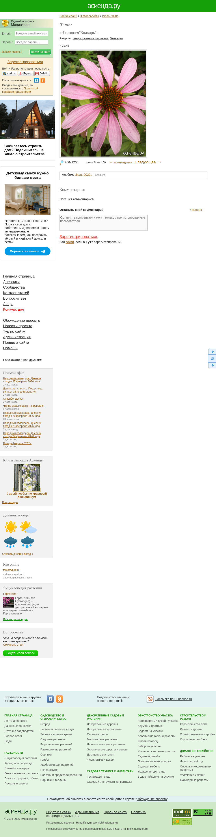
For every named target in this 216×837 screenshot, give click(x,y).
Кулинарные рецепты (194, 780)
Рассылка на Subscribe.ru (173, 699)
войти (70, 242)
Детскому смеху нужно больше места (27, 175)
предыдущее (123, 162)
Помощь (10, 348)
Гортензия (10, 593)
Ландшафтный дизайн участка (158, 720)
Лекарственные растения (21, 773)
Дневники (11, 282)
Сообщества (14, 287)
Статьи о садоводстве (19, 731)
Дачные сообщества (18, 725)
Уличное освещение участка (156, 751)
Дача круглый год (191, 761)
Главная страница (19, 276)
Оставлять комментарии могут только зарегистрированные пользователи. (104, 223)
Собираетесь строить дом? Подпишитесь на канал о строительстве (24, 150)
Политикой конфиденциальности (20, 90)
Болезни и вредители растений (61, 775)
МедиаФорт (29, 818)
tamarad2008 (11, 570)
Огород (45, 724)
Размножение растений (55, 749)
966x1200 (71, 162)
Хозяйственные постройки (197, 734)
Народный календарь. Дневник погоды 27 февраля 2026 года (22, 380)
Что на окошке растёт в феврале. (23, 405)
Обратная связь (58, 812)
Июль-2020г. (110, 16)
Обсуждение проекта (21, 320)
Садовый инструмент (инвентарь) (109, 781)
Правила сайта (16, 342)
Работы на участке (192, 756)
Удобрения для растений (57, 764)
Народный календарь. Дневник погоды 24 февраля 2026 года (22, 435)
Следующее (145, 162)
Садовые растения (52, 739)
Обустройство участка (155, 715)
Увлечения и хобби (192, 775)
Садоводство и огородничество (53, 717)
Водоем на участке (150, 731)
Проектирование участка (154, 761)
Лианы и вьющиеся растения (106, 744)
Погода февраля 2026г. (17, 443)
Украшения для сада (151, 771)
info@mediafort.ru (137, 828)
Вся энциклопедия (15, 619)
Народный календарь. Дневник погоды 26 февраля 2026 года (22, 414)
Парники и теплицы (53, 780)
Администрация (17, 337)
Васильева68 (68, 16)
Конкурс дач (13, 309)
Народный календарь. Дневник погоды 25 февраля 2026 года (22, 424)
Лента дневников (15, 720)
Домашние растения (100, 754)
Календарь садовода (18, 763)
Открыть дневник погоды (17, 553)
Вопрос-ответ (14, 298)
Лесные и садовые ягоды (57, 729)
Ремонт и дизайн (191, 729)
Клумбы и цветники (150, 725)
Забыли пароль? (12, 51)
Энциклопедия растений (20, 758)
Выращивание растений (56, 744)
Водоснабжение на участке (156, 776)
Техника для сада (98, 776)
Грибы (44, 759)
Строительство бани (193, 739)
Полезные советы (16, 783)
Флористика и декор (100, 759)
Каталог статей (16, 293)
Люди (8, 304)
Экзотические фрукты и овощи (107, 749)
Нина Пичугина (85, 822)
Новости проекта (17, 326)
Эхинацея (116, 38)
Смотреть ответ (13, 644)
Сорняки (46, 754)
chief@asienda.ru (106, 822)
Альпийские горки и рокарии (156, 736)
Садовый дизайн (149, 756)
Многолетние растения (102, 739)
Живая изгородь (148, 741)
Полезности (13, 752)
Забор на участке (149, 746)
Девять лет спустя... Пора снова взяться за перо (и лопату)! (23, 390)
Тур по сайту (14, 331)
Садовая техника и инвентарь (110, 771)
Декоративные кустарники (104, 729)
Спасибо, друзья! (13, 398)
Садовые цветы (97, 734)
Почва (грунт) (49, 769)
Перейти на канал (24, 251)
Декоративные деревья (102, 724)
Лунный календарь (17, 768)
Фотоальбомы (89, 16)
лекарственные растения (90, 38)
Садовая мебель (149, 766)
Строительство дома (194, 724)
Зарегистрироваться (78, 236)
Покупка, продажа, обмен (21, 778)
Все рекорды (10, 502)
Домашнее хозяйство (197, 751)
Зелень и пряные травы (56, 734)
